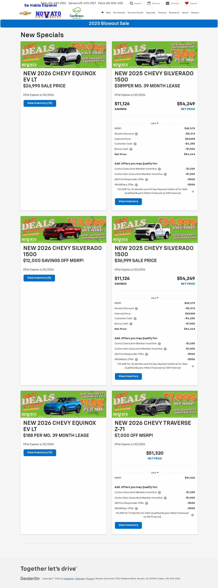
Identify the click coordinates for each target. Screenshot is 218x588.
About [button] (185, 13)
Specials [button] (150, 13)
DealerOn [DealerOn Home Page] (69, 579)
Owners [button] (195, 13)
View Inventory (128, 201)
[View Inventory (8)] (63, 229)
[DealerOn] (30, 578)
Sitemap (80, 579)
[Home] (102, 13)
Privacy (90, 579)
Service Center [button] (136, 13)
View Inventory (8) (39, 278)
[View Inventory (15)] (63, 54)
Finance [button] (162, 13)
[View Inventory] (155, 54)
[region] (155, 161)
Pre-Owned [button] (119, 13)
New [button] (108, 13)
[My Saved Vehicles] (191, 3)
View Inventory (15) (40, 103)
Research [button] (174, 13)
